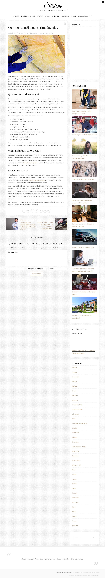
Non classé (75, 498)
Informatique (76, 460)
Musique (74, 493)
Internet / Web (76, 465)
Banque (74, 381)
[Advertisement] (84, 52)
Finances (74, 437)
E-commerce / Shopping (79, 423)
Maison (73, 16)
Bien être (24, 16)
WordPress (75, 525)
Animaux (74, 372)
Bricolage (75, 400)
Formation (75, 442)
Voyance (74, 521)
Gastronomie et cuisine (79, 446)
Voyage (74, 516)
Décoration (75, 414)
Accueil (16, 16)
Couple (32, 16)
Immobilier (65, 16)
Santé (74, 507)
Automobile (75, 377)
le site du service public (30, 163)
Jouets (74, 470)
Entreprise (55, 16)
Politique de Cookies (88, 572)
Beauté (74, 391)
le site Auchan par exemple (37, 180)
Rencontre (75, 502)
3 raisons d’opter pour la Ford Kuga (83, 247)
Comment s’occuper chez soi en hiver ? (84, 179)
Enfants (39, 16)
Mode (74, 488)
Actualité (74, 367)
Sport (74, 511)
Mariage (74, 484)
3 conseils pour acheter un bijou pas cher (84, 135)
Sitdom (52, 6)
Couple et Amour (77, 409)
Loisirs (47, 16)
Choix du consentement (93, 575)
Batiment (75, 386)
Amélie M (13, 33)
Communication (83, 16)
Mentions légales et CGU (77, 572)
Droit (73, 419)
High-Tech (75, 451)
